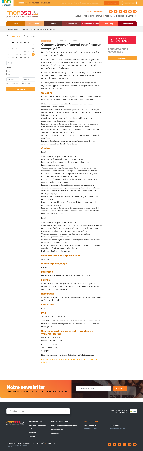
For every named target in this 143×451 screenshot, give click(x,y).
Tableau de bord (57, 430)
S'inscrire (120, 388)
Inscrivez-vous (129, 3)
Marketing (109, 24)
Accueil (9, 29)
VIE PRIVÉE (41, 443)
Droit (16, 24)
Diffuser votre (125, 40)
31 (33, 57)
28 (21, 57)
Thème (8, 67)
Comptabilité (71, 24)
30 (29, 57)
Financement (34, 24)
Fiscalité (53, 24)
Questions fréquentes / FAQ (37, 427)
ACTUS (78, 16)
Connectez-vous (112, 3)
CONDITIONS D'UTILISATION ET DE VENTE (20, 443)
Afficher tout (31, 36)
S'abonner (122, 58)
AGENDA (108, 16)
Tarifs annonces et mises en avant (64, 426)
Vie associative (127, 24)
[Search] (38, 411)
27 (17, 57)
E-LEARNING (131, 16)
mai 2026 (16, 36)
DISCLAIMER (50, 443)
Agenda (16, 29)
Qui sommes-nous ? (36, 422)
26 (13, 57)
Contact (32, 436)
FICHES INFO (89, 16)
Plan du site (33, 433)
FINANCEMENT (46, 41)
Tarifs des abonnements (60, 422)
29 (25, 57)
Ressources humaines (90, 24)
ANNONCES (119, 16)
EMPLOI (99, 16)
